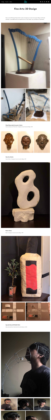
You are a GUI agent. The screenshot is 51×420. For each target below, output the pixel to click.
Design (3, 1)
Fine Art (6, 1)
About (11, 1)
